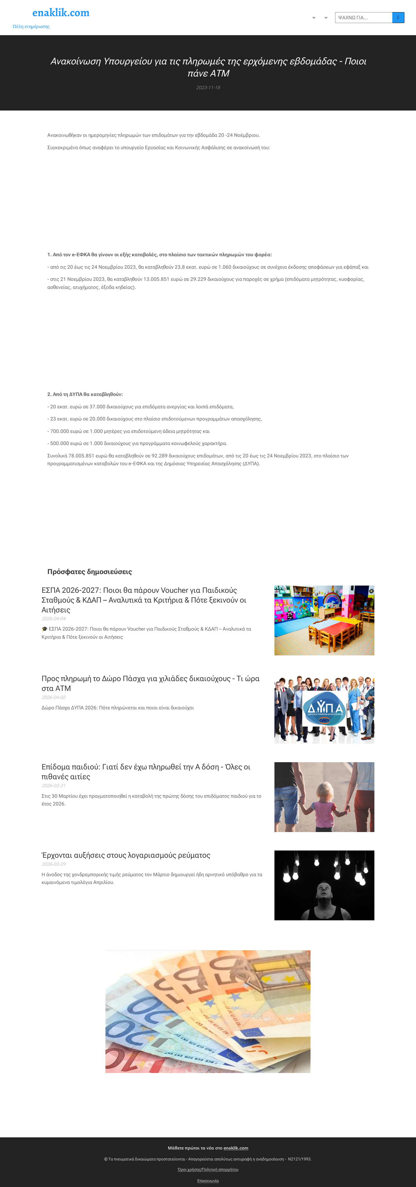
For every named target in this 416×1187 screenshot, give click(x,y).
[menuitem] (199, 17)
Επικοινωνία (208, 1180)
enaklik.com (236, 1148)
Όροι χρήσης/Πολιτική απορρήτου (208, 1169)
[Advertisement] (208, 201)
